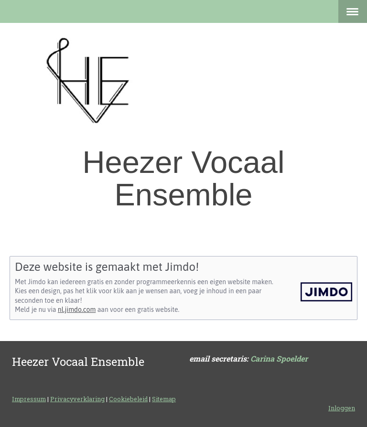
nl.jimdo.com (77, 309)
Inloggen (341, 408)
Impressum (29, 399)
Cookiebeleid (128, 399)
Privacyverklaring (77, 399)
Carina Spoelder (279, 358)
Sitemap (164, 399)
